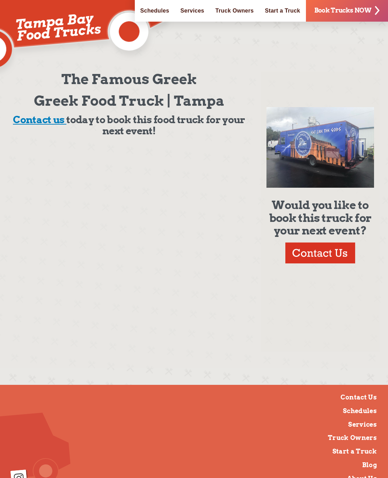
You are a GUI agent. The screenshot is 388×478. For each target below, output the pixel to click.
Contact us (39, 120)
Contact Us (359, 397)
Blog (369, 465)
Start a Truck (282, 11)
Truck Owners (234, 11)
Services (192, 11)
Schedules (154, 11)
